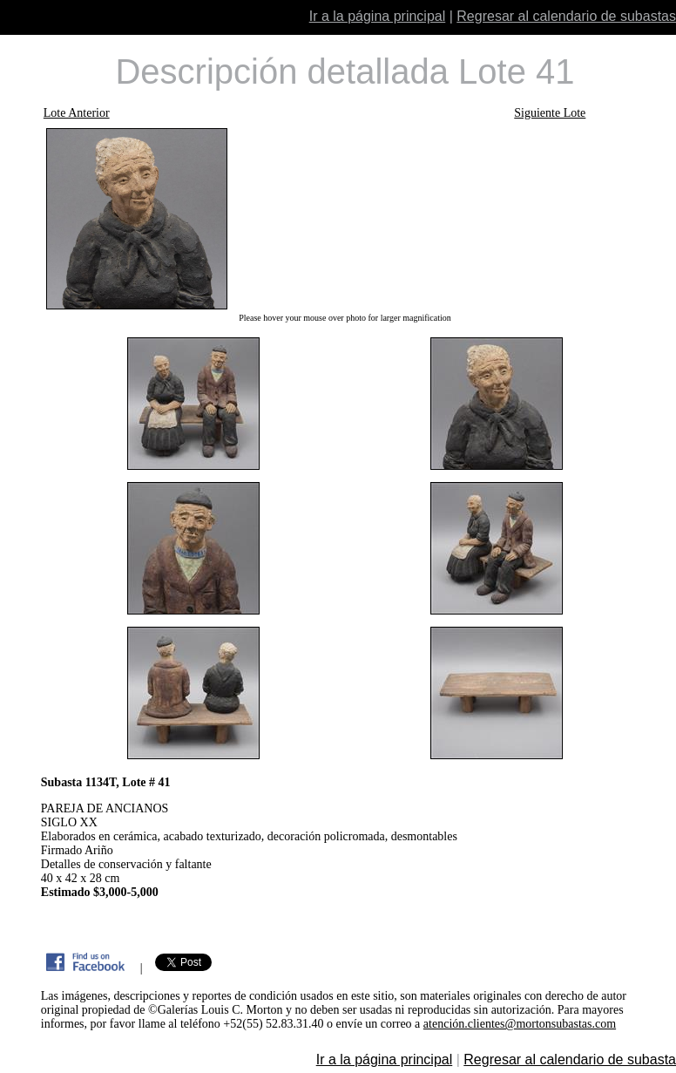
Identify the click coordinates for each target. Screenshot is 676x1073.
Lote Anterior (77, 112)
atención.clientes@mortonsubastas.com (519, 1023)
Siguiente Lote (549, 112)
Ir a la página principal (377, 16)
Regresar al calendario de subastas (566, 16)
